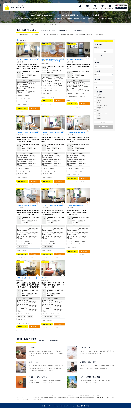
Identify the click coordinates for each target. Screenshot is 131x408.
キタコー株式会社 (76, 107)
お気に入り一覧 (121, 5)
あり (97, 59)
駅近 (98, 110)
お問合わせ (23, 108)
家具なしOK (100, 108)
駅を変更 (103, 51)
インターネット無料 (102, 113)
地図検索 (95, 8)
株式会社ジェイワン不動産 (27, 111)
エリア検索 (79, 8)
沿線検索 (87, 8)
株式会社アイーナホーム (51, 104)
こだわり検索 (103, 8)
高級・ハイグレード (102, 105)
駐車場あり (100, 118)
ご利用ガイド (110, 8)
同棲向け (99, 100)
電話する (35, 108)
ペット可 (99, 103)
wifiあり (99, 116)
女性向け (99, 95)
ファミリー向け (101, 97)
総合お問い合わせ (121, 8)
